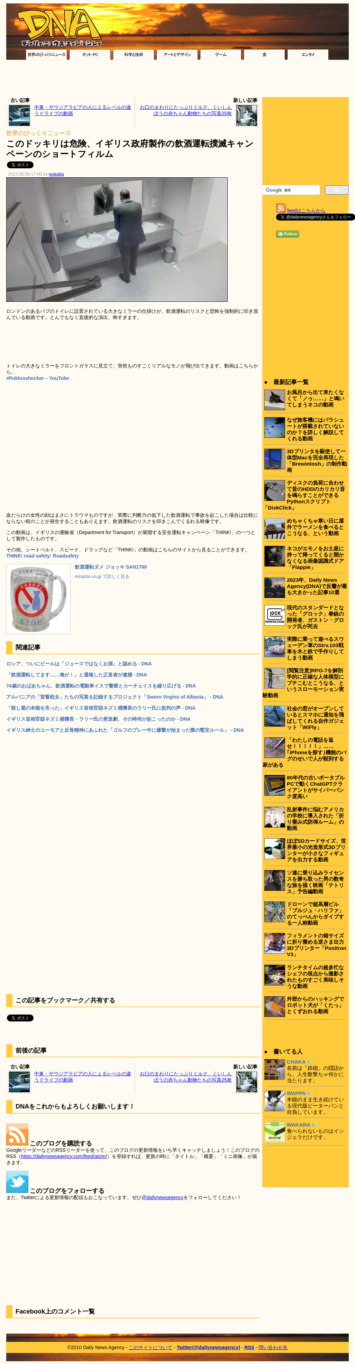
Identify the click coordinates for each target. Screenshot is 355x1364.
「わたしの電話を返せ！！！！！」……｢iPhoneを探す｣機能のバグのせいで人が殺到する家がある (304, 752)
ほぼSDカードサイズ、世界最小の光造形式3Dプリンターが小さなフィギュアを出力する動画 (316, 850)
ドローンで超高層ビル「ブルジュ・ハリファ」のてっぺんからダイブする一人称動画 (315, 913)
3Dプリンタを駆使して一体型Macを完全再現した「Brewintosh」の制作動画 (317, 460)
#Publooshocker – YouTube (37, 378)
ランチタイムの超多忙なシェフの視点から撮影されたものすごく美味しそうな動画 (315, 976)
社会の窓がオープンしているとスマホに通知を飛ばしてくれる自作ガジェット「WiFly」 (315, 718)
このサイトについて (150, 1347)
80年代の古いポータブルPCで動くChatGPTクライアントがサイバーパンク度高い (316, 787)
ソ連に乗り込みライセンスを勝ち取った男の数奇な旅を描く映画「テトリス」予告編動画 (315, 882)
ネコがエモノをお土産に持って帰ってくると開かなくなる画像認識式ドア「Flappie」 (315, 557)
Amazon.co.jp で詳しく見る (102, 576)
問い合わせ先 (273, 1347)
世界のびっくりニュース (38, 133)
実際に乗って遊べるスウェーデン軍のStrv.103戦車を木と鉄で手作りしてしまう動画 (315, 648)
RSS (249, 1347)
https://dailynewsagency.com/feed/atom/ (64, 1156)
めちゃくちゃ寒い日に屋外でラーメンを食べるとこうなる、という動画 (315, 527)
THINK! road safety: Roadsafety (42, 556)
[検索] (290, 190)
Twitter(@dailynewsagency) (208, 1347)
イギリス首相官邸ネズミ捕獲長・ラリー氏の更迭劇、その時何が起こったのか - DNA (98, 719)
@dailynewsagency (162, 1197)
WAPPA (296, 1093)
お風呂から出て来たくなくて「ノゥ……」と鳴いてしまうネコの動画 (315, 398)
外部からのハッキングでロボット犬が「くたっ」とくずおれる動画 (315, 1005)
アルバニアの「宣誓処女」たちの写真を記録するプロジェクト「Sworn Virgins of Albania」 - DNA (115, 697)
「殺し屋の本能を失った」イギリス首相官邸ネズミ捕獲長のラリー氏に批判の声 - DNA (100, 708)
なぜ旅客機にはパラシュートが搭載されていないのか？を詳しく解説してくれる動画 (315, 429)
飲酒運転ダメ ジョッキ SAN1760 (111, 567)
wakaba (56, 174)
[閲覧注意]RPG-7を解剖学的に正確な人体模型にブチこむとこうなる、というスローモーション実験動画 (303, 682)
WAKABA (298, 1125)
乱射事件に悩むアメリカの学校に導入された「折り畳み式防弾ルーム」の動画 (315, 818)
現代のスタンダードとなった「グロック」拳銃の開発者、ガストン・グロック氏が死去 (315, 617)
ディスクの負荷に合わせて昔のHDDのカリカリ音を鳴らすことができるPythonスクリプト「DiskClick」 (304, 495)
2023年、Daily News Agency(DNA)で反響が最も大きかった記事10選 (317, 586)
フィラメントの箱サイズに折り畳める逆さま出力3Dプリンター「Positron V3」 (316, 945)
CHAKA (296, 1062)
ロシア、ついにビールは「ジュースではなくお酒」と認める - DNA (79, 663)
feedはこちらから (306, 210)
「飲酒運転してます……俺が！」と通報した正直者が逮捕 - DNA (76, 675)
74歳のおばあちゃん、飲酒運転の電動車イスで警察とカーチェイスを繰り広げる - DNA (101, 686)
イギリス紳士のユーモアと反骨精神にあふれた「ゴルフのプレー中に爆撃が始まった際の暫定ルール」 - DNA (125, 730)
